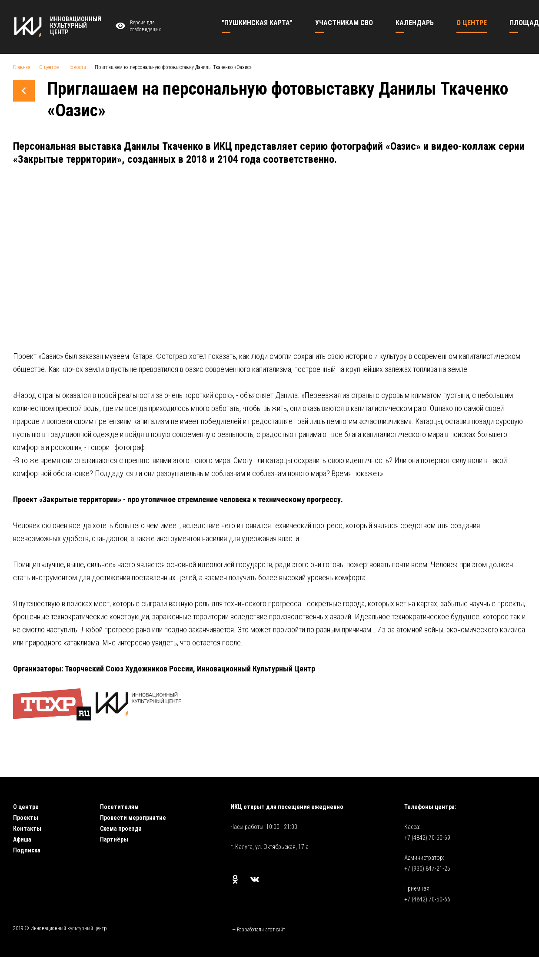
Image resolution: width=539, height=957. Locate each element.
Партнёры (114, 839)
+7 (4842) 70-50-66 (427, 899)
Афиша (22, 839)
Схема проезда (121, 828)
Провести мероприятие (133, 817)
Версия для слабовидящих (137, 26)
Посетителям (119, 806)
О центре (26, 806)
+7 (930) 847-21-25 (427, 868)
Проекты (25, 817)
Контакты (27, 828)
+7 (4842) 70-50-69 (427, 837)
